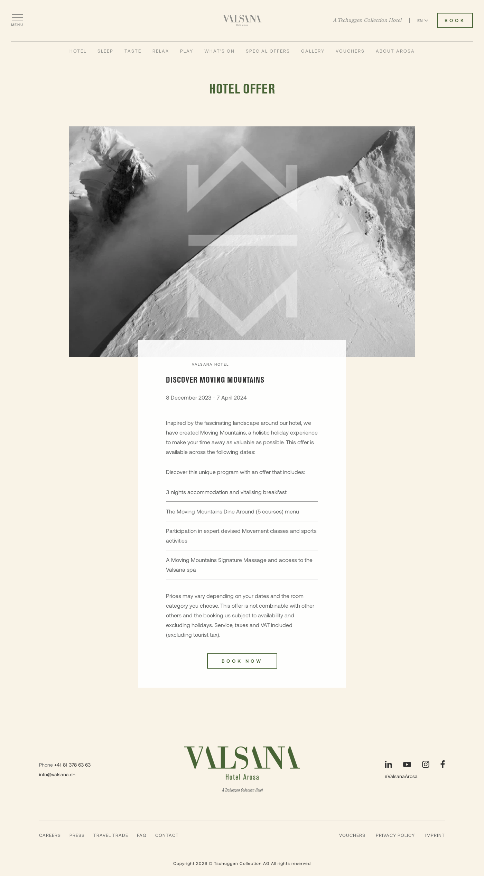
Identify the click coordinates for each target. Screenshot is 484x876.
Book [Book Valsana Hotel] (455, 20)
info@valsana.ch (57, 774)
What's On (219, 51)
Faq (142, 835)
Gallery (313, 51)
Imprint (435, 835)
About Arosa (395, 51)
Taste (132, 51)
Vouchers (350, 51)
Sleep (105, 51)
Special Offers (268, 51)
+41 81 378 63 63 (72, 765)
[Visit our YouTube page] (407, 764)
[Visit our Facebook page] (442, 764)
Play (186, 51)
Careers (50, 835)
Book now (242, 661)
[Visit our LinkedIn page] (388, 764)
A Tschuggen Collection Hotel (367, 20)
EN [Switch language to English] (422, 20)
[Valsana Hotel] (242, 20)
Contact (167, 835)
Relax (160, 51)
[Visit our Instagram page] (425, 764)
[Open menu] (17, 20)
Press (77, 835)
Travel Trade (110, 835)
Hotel (77, 51)
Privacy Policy (395, 835)
